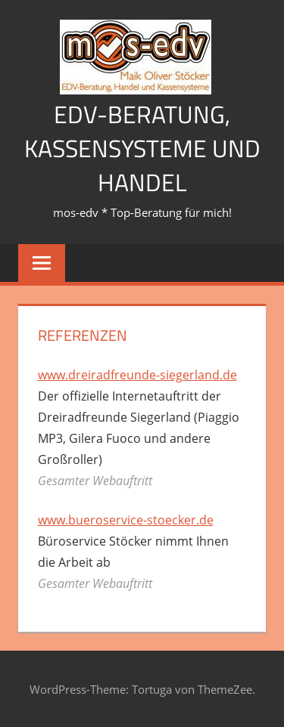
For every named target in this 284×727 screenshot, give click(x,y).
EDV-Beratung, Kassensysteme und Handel (142, 148)
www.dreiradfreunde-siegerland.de (137, 375)
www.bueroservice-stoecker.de (126, 520)
